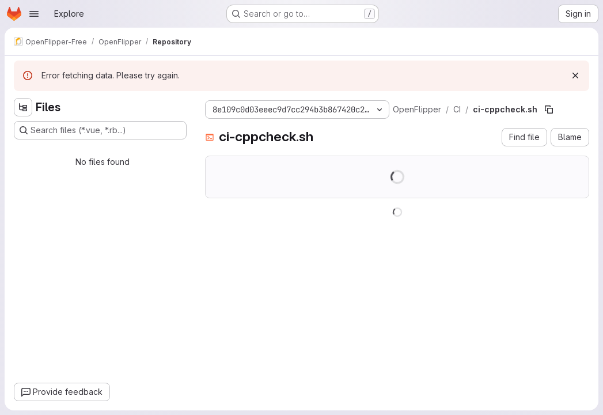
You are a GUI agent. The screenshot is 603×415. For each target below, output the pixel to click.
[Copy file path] (549, 109)
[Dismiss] (575, 75)
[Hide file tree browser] (23, 107)
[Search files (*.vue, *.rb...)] (100, 130)
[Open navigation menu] (34, 14)
